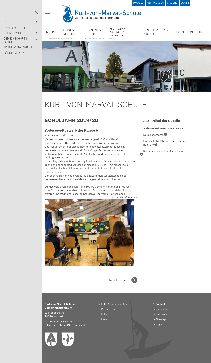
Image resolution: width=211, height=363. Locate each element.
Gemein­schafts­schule (121, 31)
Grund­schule (98, 31)
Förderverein (190, 31)
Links (108, 317)
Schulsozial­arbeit (156, 31)
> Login (159, 322)
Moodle (138, 2)
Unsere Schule (75, 31)
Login (185, 2)
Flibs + (109, 312)
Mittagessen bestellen (118, 302)
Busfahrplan (112, 307)
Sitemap (162, 317)
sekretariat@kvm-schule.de (75, 323)
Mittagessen (155, 2)
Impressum (164, 307)
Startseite (55, 37)
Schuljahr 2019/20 (73, 37)
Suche (174, 2)
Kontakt (162, 302)
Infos (55, 31)
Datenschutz (165, 312)
